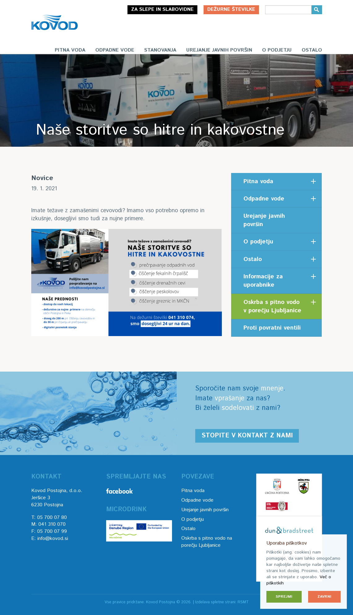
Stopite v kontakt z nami (247, 435)
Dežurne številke (231, 9)
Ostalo (312, 50)
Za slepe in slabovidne (162, 9)
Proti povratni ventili (272, 328)
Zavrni (324, 596)
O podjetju (277, 50)
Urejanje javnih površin (219, 50)
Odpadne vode (114, 50)
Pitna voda (70, 50)
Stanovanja (160, 50)
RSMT (243, 602)
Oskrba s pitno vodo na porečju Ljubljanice (206, 542)
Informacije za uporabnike (263, 280)
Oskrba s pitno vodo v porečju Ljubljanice (272, 306)
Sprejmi (284, 596)
